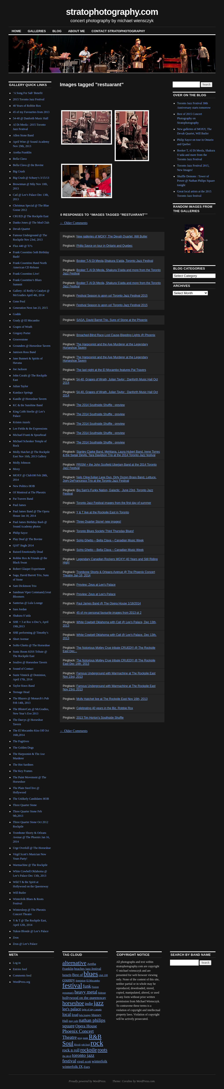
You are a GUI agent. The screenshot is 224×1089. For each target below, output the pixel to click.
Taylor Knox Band (24, 685)
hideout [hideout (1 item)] (102, 992)
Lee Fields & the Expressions (30, 428)
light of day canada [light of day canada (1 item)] (91, 1009)
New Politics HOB (24, 486)
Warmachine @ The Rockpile (30, 865)
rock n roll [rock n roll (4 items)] (71, 1050)
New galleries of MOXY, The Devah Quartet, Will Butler (111, 236)
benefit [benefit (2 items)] (66, 975)
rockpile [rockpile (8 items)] (88, 1050)
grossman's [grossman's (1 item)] (68, 992)
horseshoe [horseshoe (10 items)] (73, 1003)
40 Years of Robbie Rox (27, 105)
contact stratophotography (118, 31)
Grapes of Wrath (22, 327)
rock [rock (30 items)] (96, 1043)
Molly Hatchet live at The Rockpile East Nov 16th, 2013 (112, 699)
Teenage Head (21, 692)
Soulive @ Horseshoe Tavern (30, 662)
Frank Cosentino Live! (26, 273)
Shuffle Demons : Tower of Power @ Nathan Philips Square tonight (196, 181)
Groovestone (20, 339)
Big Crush (19, 171)
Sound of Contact (23, 668)
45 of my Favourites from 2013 (31, 112)
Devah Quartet (21, 229)
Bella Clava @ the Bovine (28, 165)
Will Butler (19, 892)
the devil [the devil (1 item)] (66, 1056)
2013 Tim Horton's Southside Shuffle (100, 717)
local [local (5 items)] (66, 1014)
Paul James (19, 505)
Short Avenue (21, 639)
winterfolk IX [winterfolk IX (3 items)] (72, 1066)
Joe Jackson (20, 369)
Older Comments (74, 223)
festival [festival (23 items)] (72, 985)
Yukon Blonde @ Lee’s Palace (30, 931)
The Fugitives (21, 741)
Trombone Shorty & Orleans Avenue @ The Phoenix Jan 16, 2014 (31, 837)
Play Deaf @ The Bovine (27, 539)
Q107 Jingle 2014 (23, 545)
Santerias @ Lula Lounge (28, 603)
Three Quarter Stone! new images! (98, 521)
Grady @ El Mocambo (26, 320)
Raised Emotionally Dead (28, 552)
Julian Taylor (20, 386)
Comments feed (22, 975)
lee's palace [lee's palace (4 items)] (71, 1009)
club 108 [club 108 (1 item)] (103, 975)
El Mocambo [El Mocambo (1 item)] (93, 980)
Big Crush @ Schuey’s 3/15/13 (31, 177)
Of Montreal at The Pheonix (29, 492)
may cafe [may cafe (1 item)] (73, 1021)
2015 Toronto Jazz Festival (28, 99)
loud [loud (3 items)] (75, 1015)
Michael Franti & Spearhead (29, 435)
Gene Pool (19, 301)
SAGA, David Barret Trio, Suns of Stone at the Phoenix (111, 320)
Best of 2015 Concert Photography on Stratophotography (189, 118)
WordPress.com (145, 1081)
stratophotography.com (112, 12)
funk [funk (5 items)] (87, 986)
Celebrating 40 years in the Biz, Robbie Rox (104, 708)
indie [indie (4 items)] (89, 1003)
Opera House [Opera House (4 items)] (86, 1026)
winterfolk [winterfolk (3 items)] (99, 1061)
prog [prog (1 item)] (79, 1038)
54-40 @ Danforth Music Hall (30, 118)
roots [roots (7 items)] (102, 1049)
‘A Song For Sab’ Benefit (28, 93)
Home (16, 31)
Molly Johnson (21, 462)
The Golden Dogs (23, 747)
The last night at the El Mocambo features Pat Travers (111, 370)
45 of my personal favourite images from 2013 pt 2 (108, 612)
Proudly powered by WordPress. (87, 1081)
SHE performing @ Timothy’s (30, 632)
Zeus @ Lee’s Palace (25, 944)
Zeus (15, 937)
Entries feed (20, 969)
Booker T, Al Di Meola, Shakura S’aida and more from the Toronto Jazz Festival (196, 155)
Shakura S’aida (22, 615)
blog (57, 31)
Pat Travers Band (23, 498)
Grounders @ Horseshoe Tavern (31, 345)
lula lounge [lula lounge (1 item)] (85, 1015)
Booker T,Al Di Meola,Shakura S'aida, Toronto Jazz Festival (114, 261)
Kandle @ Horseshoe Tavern (29, 399)
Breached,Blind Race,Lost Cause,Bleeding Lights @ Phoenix (115, 335)
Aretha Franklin (22, 152)
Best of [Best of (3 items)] (77, 975)
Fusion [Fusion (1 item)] (95, 987)
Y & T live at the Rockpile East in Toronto (102, 512)
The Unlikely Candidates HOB (31, 798)
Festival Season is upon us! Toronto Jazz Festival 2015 (112, 295)
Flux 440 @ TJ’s (22, 246)
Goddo (17, 314)
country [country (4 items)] (68, 980)
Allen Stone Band (23, 135)
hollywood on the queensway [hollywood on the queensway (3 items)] (84, 997)
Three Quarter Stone (25, 805)
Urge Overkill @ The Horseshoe (32, 848)
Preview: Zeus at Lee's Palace (96, 584)
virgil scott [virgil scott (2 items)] (84, 1061)
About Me (76, 31)
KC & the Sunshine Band (28, 405)
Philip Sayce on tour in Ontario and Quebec (104, 245)
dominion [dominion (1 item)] (81, 980)
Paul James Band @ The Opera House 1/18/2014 (108, 603)
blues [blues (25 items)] (91, 973)
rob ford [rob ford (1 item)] (85, 1044)
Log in (17, 963)
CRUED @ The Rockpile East (30, 216)
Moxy (16, 469)
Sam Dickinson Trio (24, 586)
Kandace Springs (23, 392)
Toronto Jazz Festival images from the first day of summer (113, 503)
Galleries (37, 31)
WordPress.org (21, 982)
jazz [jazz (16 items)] (99, 1002)
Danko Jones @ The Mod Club (31, 222)
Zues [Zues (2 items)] (86, 1067)
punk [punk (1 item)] (85, 1038)
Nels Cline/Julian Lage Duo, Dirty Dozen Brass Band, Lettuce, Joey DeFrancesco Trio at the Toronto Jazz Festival (109, 479)
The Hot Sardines (23, 764)
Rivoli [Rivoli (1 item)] (77, 1044)
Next (203, 238)
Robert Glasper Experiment (29, 569)
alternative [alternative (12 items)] (74, 963)
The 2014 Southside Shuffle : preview (100, 405)
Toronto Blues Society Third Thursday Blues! (105, 531)
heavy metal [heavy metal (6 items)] (85, 992)
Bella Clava (20, 158)
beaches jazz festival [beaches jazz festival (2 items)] (87, 968)
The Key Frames (22, 771)
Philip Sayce (20, 533)
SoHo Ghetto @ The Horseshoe (31, 645)
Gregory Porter (21, 333)
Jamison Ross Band (24, 352)
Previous (181, 238)
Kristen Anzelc (21, 422)
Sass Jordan (20, 609)
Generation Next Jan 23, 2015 (30, 308)
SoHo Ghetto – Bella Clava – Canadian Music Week (110, 540)
